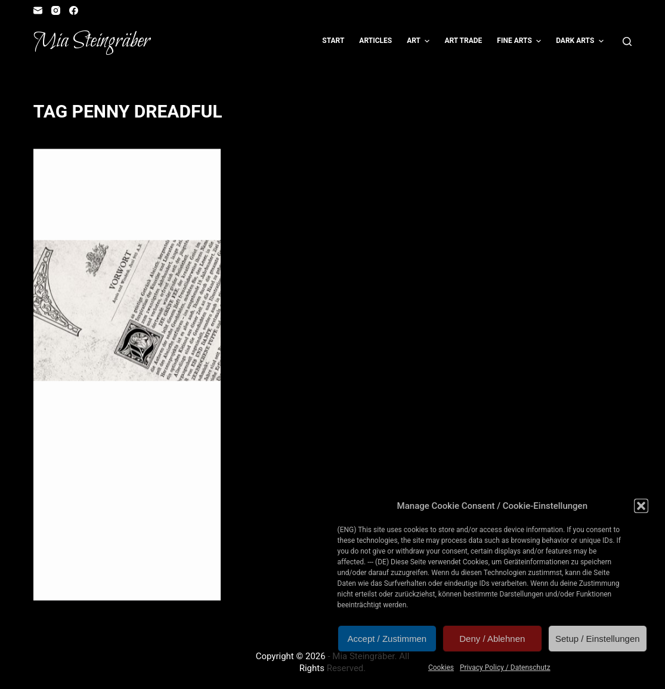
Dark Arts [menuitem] (581, 41)
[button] (641, 506)
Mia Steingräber (91, 41)
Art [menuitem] (419, 41)
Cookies (441, 667)
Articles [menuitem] (375, 40)
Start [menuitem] (333, 40)
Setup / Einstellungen (597, 639)
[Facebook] (73, 10)
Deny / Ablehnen (492, 639)
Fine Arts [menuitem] (520, 41)
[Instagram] (55, 10)
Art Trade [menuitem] (463, 40)
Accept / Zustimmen (387, 639)
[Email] (37, 10)
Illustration (75, 172)
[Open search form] (627, 41)
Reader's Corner (134, 172)
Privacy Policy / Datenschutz (505, 667)
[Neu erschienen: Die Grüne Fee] (127, 310)
